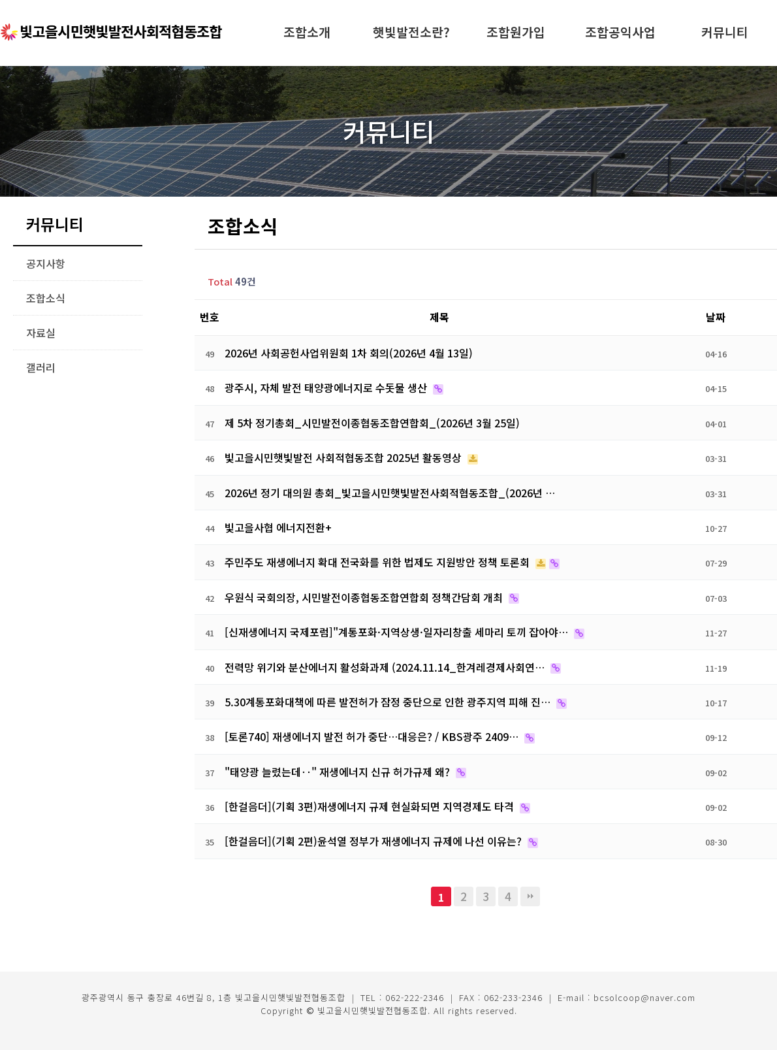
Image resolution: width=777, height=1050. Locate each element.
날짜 (715, 317)
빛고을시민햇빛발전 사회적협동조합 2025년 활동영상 (344, 457)
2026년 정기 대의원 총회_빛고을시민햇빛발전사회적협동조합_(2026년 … (390, 492)
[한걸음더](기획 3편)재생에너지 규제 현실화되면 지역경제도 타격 (370, 806)
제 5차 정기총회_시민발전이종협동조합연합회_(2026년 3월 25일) (372, 423)
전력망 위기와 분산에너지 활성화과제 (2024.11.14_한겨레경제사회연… (386, 667)
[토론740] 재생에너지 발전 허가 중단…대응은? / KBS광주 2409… (373, 736)
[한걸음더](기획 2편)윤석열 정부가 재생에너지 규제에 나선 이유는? (374, 841)
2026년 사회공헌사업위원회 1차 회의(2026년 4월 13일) (349, 353)
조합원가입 (515, 32)
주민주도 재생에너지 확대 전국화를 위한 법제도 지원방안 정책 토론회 (378, 562)
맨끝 (530, 896)
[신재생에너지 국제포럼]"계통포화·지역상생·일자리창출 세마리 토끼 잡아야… (398, 632)
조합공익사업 (620, 32)
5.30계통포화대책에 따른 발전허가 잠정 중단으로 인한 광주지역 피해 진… (389, 702)
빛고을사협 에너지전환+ (278, 527)
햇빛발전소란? (411, 32)
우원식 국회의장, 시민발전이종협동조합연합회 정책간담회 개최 (365, 597)
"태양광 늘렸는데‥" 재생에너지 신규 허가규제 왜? (338, 771)
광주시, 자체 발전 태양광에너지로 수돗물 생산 (327, 387)
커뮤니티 (724, 32)
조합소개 (306, 32)
